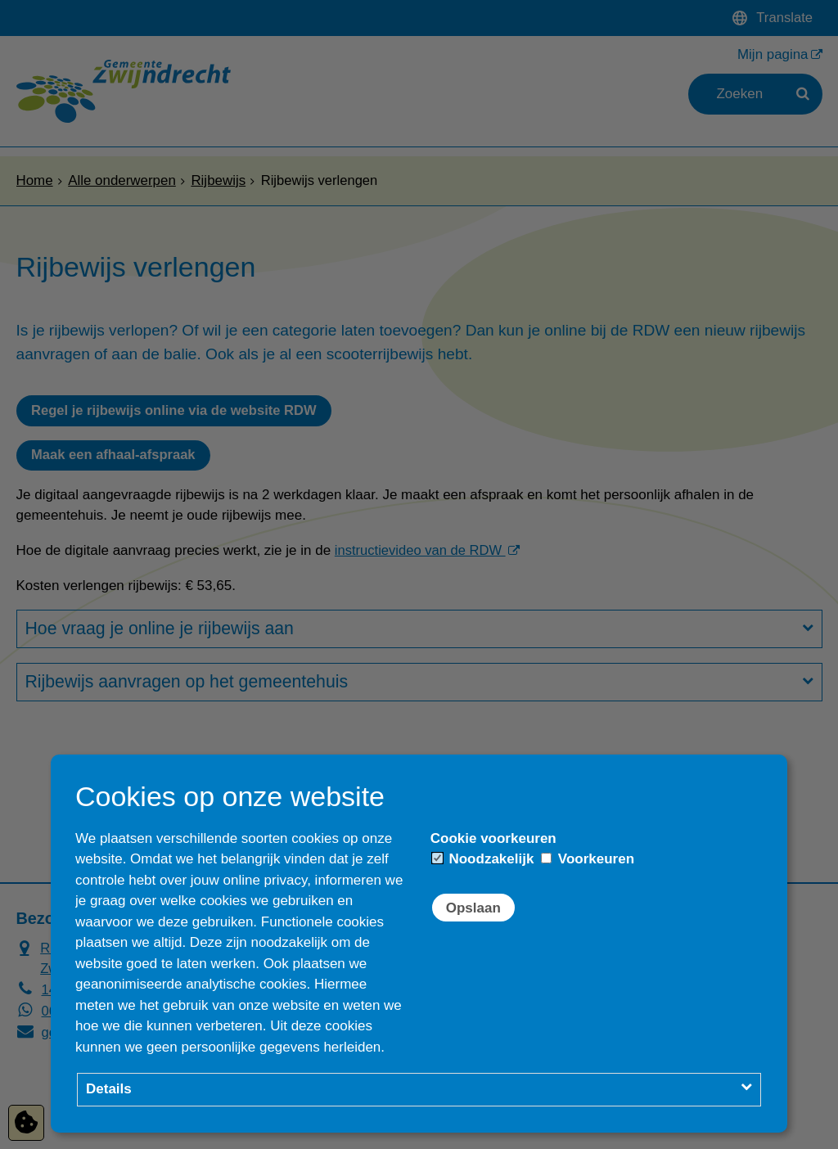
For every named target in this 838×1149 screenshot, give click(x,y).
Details (109, 1089)
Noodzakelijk (483, 859)
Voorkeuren (587, 859)
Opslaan (473, 908)
